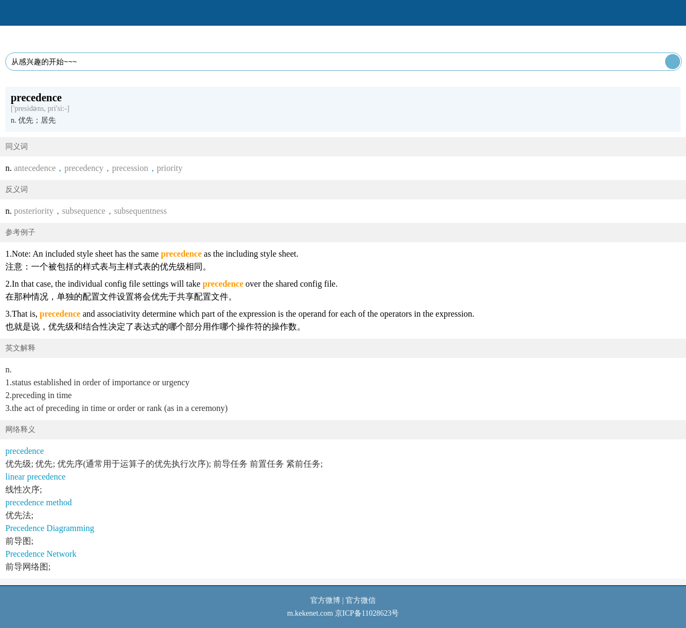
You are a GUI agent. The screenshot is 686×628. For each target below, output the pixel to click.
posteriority (34, 210)
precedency (83, 168)
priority (170, 168)
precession (130, 168)
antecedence (35, 168)
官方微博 (325, 600)
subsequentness (140, 210)
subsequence (84, 210)
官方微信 (361, 600)
